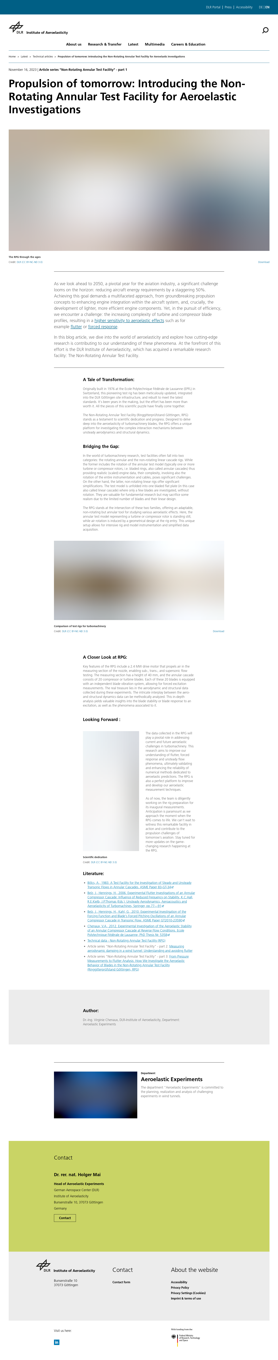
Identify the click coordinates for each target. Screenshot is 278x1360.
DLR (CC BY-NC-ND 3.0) (30, 262)
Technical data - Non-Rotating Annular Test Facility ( (123, 940)
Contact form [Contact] (121, 1282)
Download (263, 262)
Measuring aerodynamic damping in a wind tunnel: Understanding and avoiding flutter (140, 948)
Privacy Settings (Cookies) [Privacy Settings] (188, 1293)
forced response (102, 326)
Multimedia (155, 44)
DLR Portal (213, 7)
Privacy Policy (180, 1287)
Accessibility (244, 7)
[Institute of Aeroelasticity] (38, 27)
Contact (65, 1218)
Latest (133, 44)
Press (228, 7)
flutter (76, 326)
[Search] (265, 30)
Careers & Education (188, 44)
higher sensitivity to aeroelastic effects (129, 320)
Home (12, 56)
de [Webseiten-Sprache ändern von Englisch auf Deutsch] (261, 7)
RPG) (162, 940)
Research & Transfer (105, 44)
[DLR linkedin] (56, 1344)
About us (73, 44)
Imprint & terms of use (186, 1298)
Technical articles (43, 56)
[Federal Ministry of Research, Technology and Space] (188, 1350)
